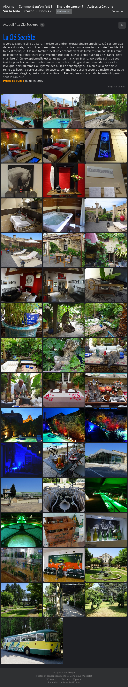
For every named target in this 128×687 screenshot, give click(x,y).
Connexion (118, 11)
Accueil (8, 24)
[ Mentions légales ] (71, 679)
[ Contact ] (51, 679)
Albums (8, 6)
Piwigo (71, 672)
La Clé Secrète (27, 24)
